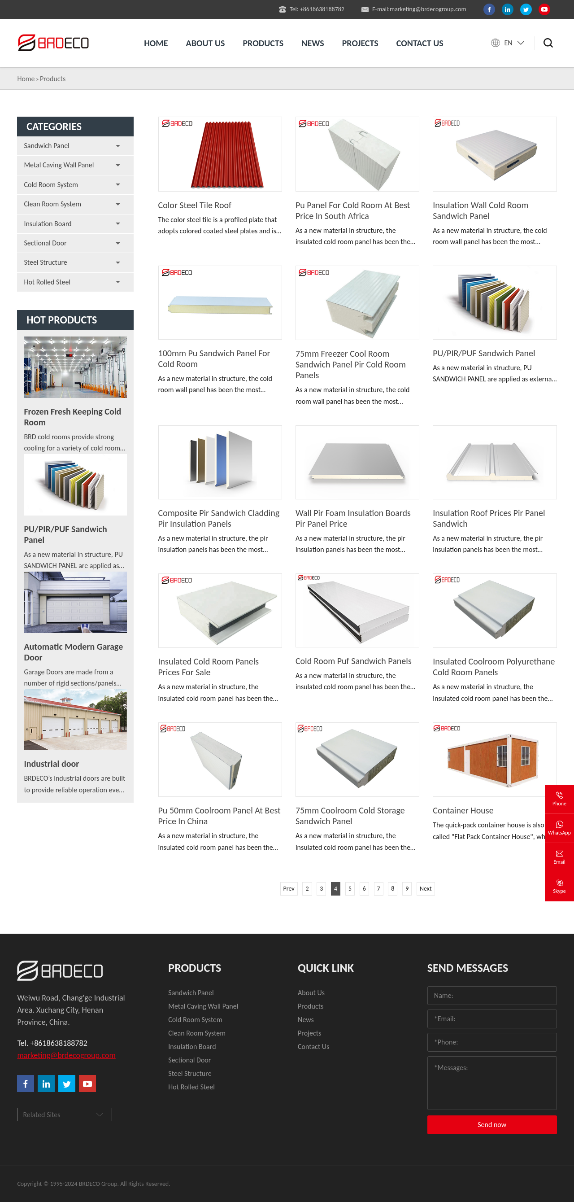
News (312, 43)
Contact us (420, 43)
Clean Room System (52, 204)
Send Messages (468, 968)
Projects (360, 43)
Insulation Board (47, 223)
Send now (492, 1124)
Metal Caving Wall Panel (59, 165)
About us (205, 43)
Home (156, 43)
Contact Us (313, 1046)
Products (263, 43)
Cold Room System (51, 184)
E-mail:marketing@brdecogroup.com (413, 9)
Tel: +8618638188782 (311, 9)
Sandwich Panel (46, 145)
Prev (289, 888)
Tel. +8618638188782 (52, 1043)
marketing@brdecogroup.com (66, 1055)
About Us (311, 992)
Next (426, 888)
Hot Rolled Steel (47, 282)
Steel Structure (45, 262)
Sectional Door (45, 243)
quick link (326, 968)
